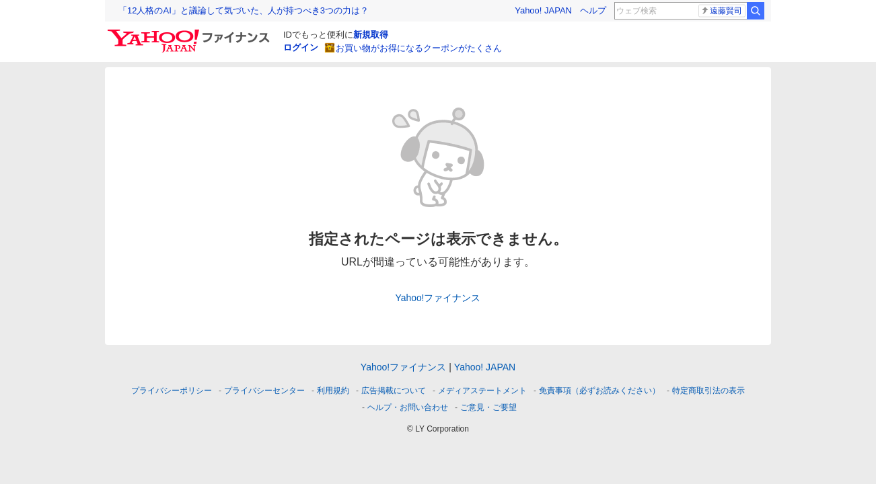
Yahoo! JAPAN (543, 10)
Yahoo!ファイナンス (438, 297)
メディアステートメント (482, 390)
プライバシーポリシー (171, 390)
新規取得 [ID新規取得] (370, 35)
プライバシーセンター (264, 390)
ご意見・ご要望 (488, 407)
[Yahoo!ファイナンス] (191, 33)
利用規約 (333, 390)
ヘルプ (593, 10)
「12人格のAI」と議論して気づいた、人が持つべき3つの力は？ (243, 10)
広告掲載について (393, 390)
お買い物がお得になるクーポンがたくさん (419, 48)
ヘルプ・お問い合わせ (407, 407)
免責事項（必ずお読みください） (599, 390)
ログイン (300, 47)
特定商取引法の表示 (708, 390)
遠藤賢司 (721, 10)
